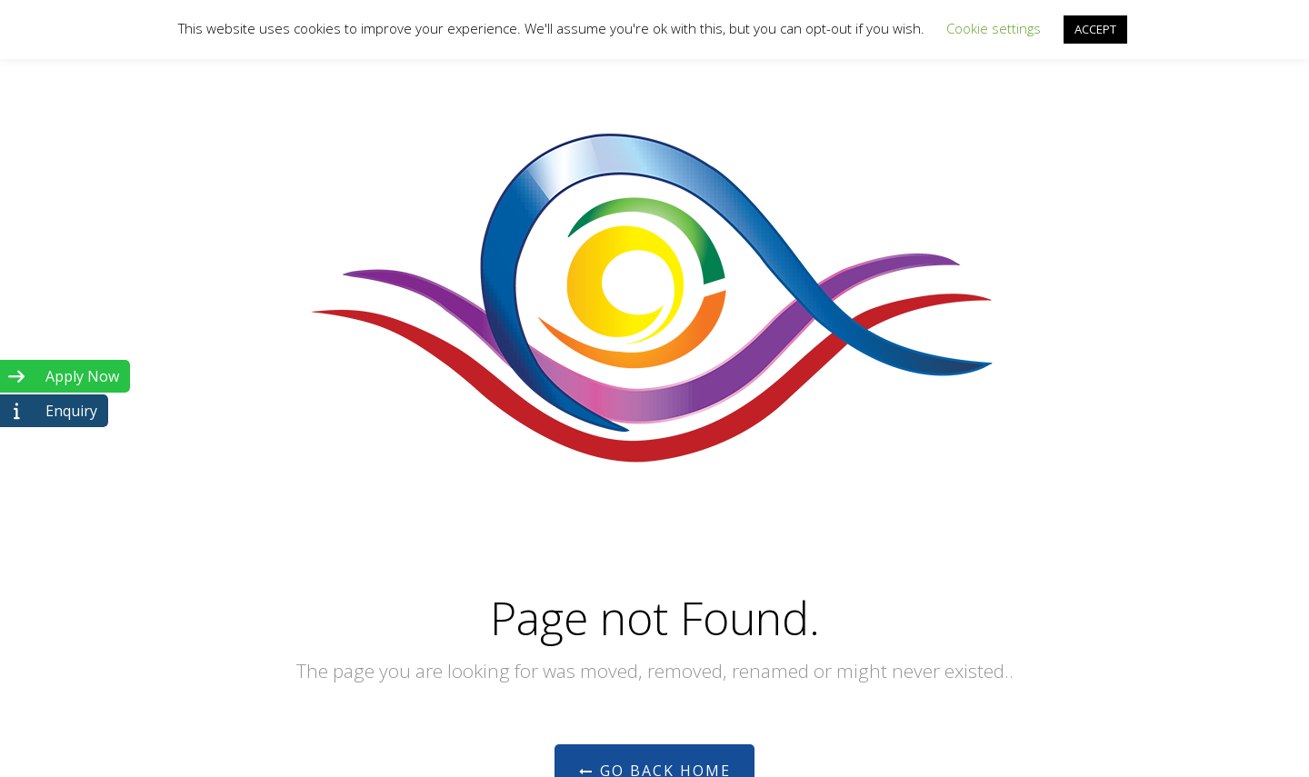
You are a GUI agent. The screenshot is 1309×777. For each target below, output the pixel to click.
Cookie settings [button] (993, 28)
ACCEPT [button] (1095, 29)
